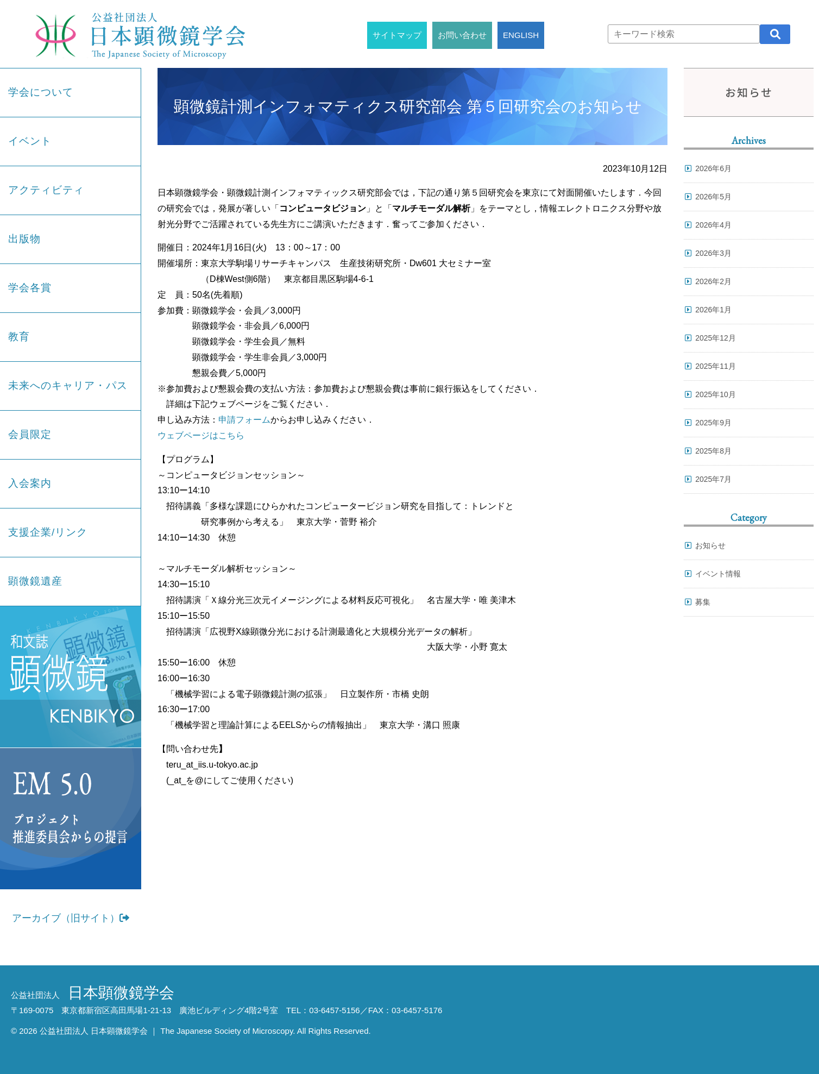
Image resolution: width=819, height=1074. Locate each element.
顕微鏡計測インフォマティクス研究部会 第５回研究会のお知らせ (408, 106)
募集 (702, 602)
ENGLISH (521, 35)
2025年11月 (715, 366)
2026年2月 (713, 281)
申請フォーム (244, 419)
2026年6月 (713, 168)
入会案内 (30, 483)
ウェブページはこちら (201, 435)
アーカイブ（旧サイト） (70, 918)
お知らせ (710, 545)
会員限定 (30, 434)
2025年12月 (715, 338)
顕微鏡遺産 (35, 581)
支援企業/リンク (47, 532)
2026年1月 (713, 309)
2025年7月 (713, 479)
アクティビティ (46, 190)
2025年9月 (713, 422)
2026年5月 (713, 196)
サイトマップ (397, 35)
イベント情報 (718, 573)
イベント (30, 141)
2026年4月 (713, 225)
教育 (19, 336)
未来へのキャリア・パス (68, 385)
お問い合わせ (462, 35)
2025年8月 (713, 451)
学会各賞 (30, 287)
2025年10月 (715, 394)
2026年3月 (713, 253)
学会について (40, 92)
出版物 (24, 238)
